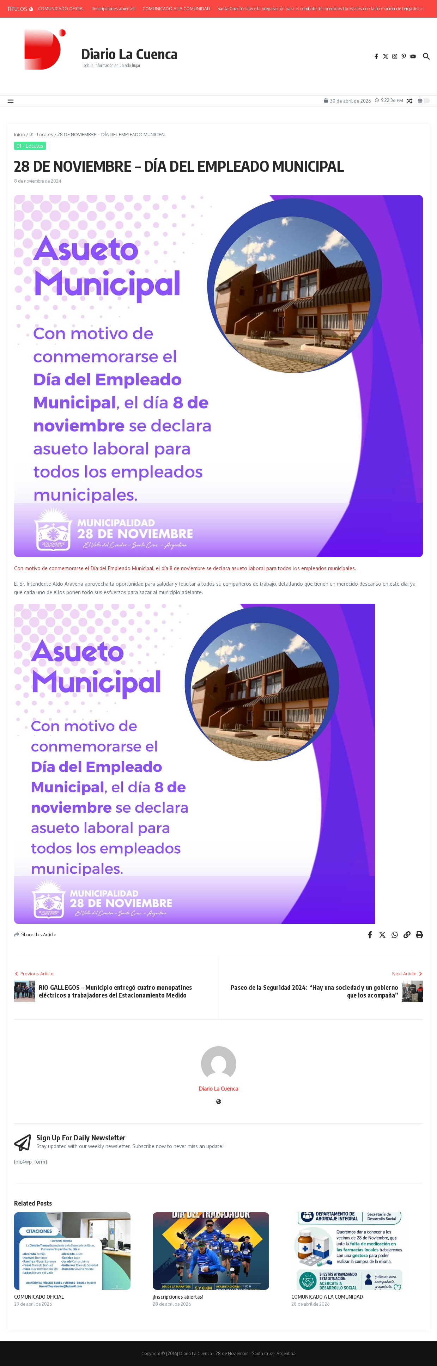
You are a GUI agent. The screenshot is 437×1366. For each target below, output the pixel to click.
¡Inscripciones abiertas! (178, 1296)
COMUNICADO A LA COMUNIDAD (327, 1296)
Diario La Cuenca (129, 53)
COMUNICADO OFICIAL (39, 1296)
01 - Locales (41, 134)
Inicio (19, 134)
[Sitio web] (218, 1102)
